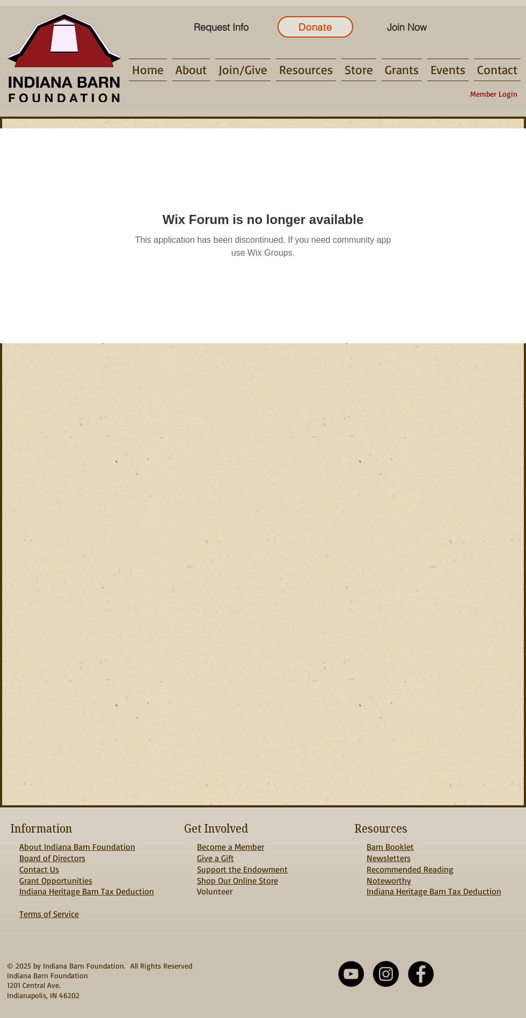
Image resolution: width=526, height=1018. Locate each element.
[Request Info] (221, 27)
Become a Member (230, 846)
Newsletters (389, 858)
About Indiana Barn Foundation (77, 846)
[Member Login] (493, 94)
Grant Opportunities (55, 880)
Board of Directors (52, 858)
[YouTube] (351, 974)
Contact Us (39, 869)
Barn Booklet (390, 846)
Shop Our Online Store (237, 880)
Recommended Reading (410, 869)
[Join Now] (406, 27)
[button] (191, 70)
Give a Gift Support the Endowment (242, 864)
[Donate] (315, 27)
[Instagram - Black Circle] (386, 974)
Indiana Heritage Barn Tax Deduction (86, 891)
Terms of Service (49, 913)
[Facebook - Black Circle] (421, 974)
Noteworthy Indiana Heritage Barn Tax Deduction (434, 886)
